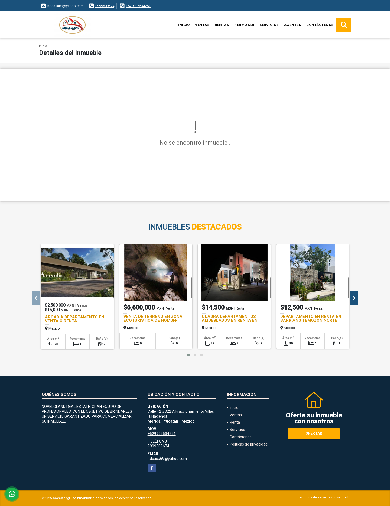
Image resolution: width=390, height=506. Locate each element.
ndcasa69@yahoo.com (167, 458)
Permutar (244, 25)
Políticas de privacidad (249, 444)
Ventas (202, 25)
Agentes (292, 25)
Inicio (184, 25)
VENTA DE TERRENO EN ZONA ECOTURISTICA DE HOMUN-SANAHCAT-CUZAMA (153, 320)
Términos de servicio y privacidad (323, 497)
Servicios (269, 25)
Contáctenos (320, 25)
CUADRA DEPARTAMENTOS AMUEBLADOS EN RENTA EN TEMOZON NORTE (230, 320)
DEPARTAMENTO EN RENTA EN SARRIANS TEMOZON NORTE (310, 318)
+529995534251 (138, 6)
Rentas (222, 25)
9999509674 (104, 6)
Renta (235, 422)
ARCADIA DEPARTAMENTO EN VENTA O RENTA (74, 319)
